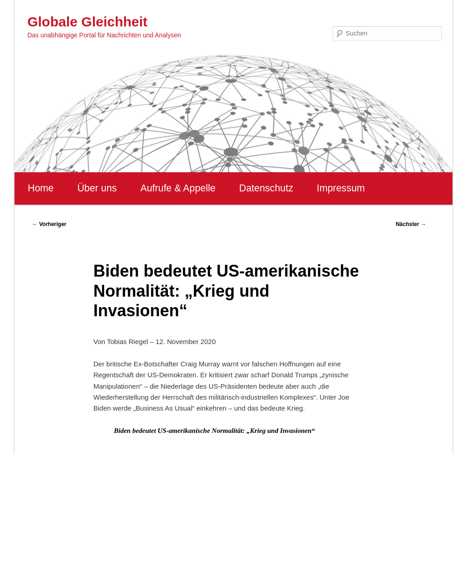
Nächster (411, 224)
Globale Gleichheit (87, 21)
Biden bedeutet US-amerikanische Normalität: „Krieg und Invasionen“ (214, 430)
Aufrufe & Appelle (178, 188)
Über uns (97, 188)
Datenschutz (266, 188)
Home (41, 188)
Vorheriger (49, 224)
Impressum (341, 188)
